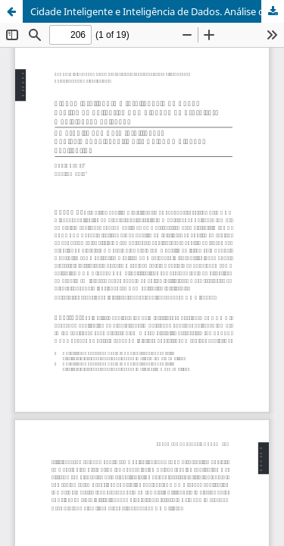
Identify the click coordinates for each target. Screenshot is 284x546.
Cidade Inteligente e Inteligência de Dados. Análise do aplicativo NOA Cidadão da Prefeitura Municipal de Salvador (157, 11)
